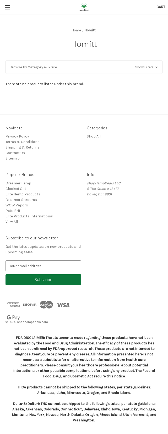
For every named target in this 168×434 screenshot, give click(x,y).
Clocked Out (16, 188)
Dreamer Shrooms (21, 199)
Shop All (94, 136)
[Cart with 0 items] (161, 7)
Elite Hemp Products (23, 194)
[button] (84, 67)
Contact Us (15, 153)
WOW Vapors (17, 205)
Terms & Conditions (23, 142)
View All (12, 221)
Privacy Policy (17, 136)
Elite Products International (29, 216)
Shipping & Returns (23, 147)
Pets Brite (14, 210)
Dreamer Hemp (18, 183)
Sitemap (13, 158)
